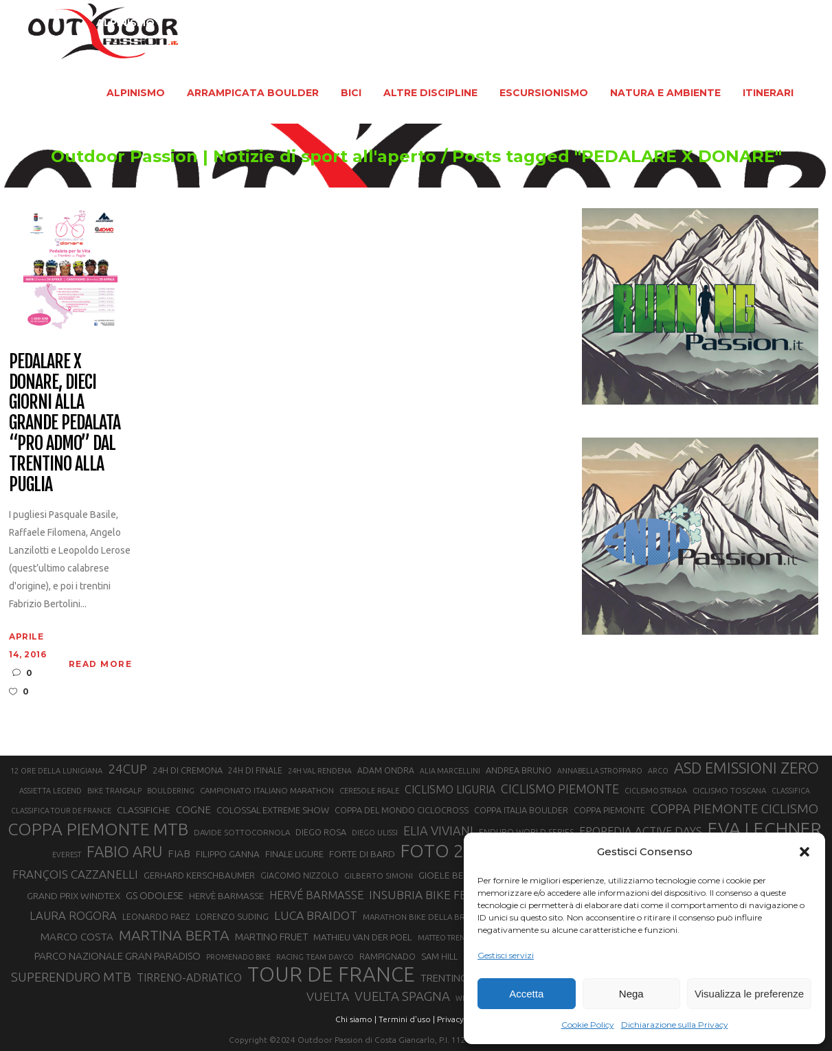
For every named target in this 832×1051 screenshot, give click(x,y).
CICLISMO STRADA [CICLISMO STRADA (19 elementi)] (656, 791)
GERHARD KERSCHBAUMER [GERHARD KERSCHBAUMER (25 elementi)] (199, 875)
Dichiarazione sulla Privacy (674, 1024)
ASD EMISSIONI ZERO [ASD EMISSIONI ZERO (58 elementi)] (746, 767)
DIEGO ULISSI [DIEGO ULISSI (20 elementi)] (375, 832)
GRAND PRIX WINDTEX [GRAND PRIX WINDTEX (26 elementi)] (73, 895)
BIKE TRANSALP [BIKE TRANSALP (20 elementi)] (114, 791)
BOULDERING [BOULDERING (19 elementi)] (170, 791)
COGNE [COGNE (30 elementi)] (193, 809)
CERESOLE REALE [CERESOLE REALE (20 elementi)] (369, 791)
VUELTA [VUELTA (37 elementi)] (327, 996)
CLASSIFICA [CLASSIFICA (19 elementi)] (791, 791)
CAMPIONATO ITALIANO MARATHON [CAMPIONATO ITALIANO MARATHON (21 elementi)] (267, 790)
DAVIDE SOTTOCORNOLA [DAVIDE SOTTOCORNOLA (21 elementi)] (242, 832)
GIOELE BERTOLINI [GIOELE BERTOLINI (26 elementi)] (457, 875)
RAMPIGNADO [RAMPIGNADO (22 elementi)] (387, 956)
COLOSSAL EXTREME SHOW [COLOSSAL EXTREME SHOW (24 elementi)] (272, 810)
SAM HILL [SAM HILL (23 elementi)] (439, 956)
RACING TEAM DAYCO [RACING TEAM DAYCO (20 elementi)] (315, 957)
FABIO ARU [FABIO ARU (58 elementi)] (124, 851)
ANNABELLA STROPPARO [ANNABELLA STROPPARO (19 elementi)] (599, 771)
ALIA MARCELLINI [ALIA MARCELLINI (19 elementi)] (450, 771)
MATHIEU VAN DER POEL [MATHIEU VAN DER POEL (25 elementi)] (362, 937)
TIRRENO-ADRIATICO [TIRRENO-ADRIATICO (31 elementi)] (189, 977)
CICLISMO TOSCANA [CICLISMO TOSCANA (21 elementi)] (729, 790)
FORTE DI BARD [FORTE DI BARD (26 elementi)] (362, 853)
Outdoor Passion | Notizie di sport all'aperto (243, 156)
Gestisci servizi (505, 955)
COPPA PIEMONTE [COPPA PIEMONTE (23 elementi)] (609, 810)
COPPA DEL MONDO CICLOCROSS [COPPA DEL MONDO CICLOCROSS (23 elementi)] (402, 810)
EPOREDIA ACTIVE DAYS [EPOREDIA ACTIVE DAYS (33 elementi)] (640, 831)
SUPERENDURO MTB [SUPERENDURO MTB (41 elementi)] (71, 977)
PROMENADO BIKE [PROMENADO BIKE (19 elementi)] (238, 957)
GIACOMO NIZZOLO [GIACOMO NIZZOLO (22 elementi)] (299, 875)
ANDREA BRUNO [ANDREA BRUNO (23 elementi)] (519, 770)
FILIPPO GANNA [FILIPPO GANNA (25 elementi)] (228, 854)
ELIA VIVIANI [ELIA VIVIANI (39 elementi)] (438, 830)
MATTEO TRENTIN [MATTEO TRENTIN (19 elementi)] (447, 938)
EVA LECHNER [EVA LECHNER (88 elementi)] (765, 828)
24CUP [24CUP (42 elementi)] (127, 768)
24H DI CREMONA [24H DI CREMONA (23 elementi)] (188, 770)
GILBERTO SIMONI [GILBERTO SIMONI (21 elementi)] (378, 875)
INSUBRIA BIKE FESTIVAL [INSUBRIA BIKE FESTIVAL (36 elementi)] (436, 894)
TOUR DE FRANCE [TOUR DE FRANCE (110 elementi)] (331, 975)
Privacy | (452, 1019)
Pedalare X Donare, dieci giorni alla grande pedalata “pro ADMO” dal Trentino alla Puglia (64, 423)
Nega (631, 993)
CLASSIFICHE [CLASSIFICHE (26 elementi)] (143, 809)
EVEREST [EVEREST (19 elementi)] (66, 854)
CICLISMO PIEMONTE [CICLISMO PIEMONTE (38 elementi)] (560, 788)
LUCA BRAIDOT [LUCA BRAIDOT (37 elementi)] (315, 915)
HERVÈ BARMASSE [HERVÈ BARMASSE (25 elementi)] (226, 896)
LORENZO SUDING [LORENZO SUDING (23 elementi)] (232, 916)
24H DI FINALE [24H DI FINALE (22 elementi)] (255, 770)
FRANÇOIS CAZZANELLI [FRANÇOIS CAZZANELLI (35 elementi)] (75, 874)
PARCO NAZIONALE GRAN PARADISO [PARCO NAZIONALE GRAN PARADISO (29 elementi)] (117, 956)
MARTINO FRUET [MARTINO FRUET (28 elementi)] (271, 936)
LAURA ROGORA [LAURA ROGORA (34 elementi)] (73, 915)
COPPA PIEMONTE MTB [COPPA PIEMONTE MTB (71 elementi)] (98, 829)
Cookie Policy (587, 1024)
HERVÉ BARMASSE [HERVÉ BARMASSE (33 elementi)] (316, 895)
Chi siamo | (355, 1019)
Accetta (526, 993)
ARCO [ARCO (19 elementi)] (658, 771)
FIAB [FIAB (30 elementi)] (179, 853)
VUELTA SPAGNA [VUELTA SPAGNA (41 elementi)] (402, 996)
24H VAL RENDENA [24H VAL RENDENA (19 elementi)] (320, 771)
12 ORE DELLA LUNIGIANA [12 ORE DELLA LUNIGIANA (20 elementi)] (56, 771)
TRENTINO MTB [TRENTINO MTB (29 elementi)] (455, 978)
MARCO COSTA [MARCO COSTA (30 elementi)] (77, 936)
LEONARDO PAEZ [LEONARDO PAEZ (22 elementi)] (156, 916)
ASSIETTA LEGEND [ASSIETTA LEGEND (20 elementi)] (50, 791)
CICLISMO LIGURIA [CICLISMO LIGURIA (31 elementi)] (450, 789)
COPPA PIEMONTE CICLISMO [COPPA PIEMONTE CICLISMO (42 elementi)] (734, 808)
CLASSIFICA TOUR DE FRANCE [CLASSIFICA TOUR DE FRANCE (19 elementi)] (61, 810)
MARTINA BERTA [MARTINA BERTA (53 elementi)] (174, 935)
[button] (804, 852)
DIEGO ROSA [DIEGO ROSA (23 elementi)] (320, 832)
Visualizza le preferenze (749, 993)
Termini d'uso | (407, 1019)
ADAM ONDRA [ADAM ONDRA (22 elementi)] (385, 770)
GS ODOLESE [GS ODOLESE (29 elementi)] (154, 895)
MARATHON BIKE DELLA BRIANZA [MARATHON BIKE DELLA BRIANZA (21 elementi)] (425, 916)
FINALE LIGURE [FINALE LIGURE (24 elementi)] (294, 854)
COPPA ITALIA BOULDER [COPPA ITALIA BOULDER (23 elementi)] (521, 810)
